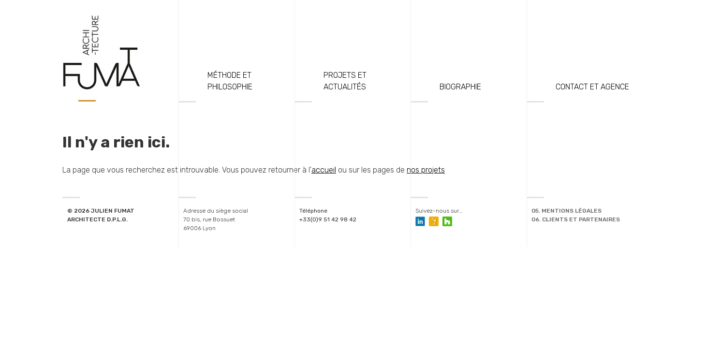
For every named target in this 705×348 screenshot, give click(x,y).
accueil (323, 169)
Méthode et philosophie (229, 81)
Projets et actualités (345, 81)
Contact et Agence (592, 86)
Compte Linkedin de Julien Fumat (420, 221)
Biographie (460, 86)
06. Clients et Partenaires (575, 219)
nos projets (426, 169)
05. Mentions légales (566, 210)
